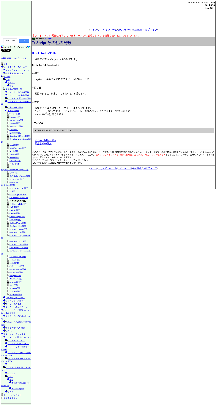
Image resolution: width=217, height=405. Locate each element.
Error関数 (13, 129)
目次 (6, 64)
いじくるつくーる (107, 29)
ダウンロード (125, 29)
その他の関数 (13, 111)
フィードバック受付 (12, 395)
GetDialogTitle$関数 (18, 194)
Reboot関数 (14, 157)
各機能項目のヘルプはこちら (14, 58)
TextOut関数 (14, 114)
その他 (8, 331)
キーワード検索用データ (16, 307)
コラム (10, 364)
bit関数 (12, 191)
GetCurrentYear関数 (17, 226)
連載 (11, 380)
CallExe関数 (14, 213)
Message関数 (14, 117)
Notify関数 (14, 151)
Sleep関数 (13, 285)
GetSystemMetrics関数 (18, 188)
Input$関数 (14, 145)
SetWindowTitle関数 (18, 204)
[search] (10, 40)
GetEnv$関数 (14, 161)
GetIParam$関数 (16, 272)
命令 (11, 86)
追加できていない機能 (15, 328)
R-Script (7, 76)
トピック (11, 373)
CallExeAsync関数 (17, 216)
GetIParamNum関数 (17, 269)
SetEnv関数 (14, 164)
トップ (93, 29)
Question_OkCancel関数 (19, 136)
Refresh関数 (14, 154)
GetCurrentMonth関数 (18, 229)
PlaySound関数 (15, 294)
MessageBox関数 (16, 120)
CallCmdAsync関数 (17, 223)
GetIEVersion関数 (16, 179)
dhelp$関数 (14, 263)
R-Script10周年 (17, 389)
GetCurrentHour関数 (18, 241)
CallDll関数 (14, 207)
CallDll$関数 (14, 210)
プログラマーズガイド (15, 301)
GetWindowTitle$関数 (18, 197)
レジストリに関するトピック (18, 337)
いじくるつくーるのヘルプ (15, 67)
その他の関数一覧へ (45, 140)
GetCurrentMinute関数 (18, 244)
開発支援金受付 (10, 398)
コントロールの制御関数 (18, 95)
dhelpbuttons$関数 (17, 266)
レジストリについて (16, 340)
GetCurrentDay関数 (17, 232)
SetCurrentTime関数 (17, 257)
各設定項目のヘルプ (14, 73)
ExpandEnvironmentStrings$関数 (14, 170)
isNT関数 (13, 173)
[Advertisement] (16, 19)
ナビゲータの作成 (13, 304)
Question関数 (15, 133)
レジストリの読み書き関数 (19, 98)
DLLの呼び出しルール (15, 298)
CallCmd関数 (15, 220)
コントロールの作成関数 (18, 92)
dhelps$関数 (14, 260)
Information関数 (16, 126)
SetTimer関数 (15, 288)
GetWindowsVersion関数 (19, 176)
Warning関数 (14, 123)
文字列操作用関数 (15, 107)
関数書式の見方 (43, 143)
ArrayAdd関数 (15, 282)
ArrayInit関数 (15, 275)
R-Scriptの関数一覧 (14, 89)
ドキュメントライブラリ (14, 334)
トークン (11, 83)
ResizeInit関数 (15, 279)
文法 (7, 79)
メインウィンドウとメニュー (18, 70)
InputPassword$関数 (17, 148)
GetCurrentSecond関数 (18, 248)
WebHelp (137, 29)
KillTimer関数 (15, 291)
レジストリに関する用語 (18, 344)
